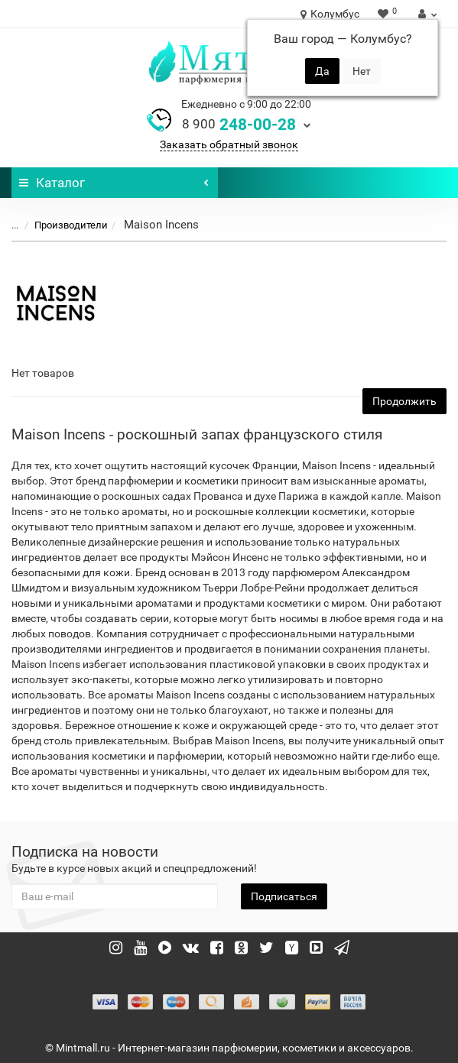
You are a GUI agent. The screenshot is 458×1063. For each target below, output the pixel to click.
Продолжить (404, 401)
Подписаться (284, 896)
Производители (62, 225)
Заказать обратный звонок (229, 144)
